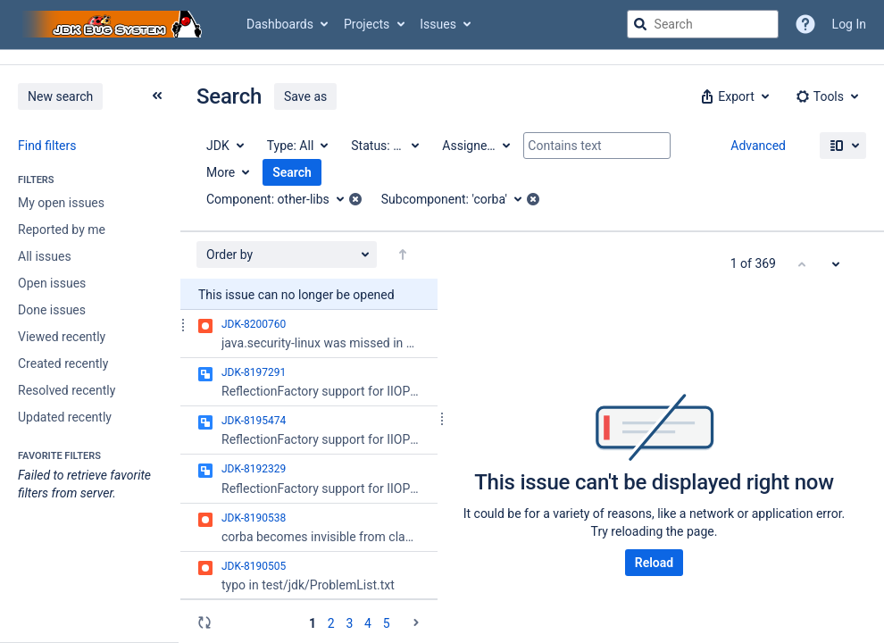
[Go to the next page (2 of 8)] (416, 622)
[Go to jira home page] (114, 24)
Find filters (47, 145)
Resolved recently (66, 390)
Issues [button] (438, 24)
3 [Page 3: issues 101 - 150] (349, 623)
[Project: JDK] (224, 145)
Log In (849, 24)
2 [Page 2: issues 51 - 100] (331, 623)
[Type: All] (297, 145)
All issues (44, 256)
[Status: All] (384, 145)
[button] (733, 96)
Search (292, 172)
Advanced (758, 145)
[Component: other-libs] (281, 199)
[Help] (805, 24)
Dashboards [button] (279, 24)
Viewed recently (61, 337)
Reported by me (61, 229)
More (220, 172)
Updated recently (65, 417)
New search (60, 96)
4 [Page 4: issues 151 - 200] (367, 623)
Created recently (63, 363)
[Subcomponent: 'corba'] (457, 199)
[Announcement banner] (442, 57)
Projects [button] (366, 24)
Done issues (52, 310)
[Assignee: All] (475, 145)
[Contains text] (597, 145)
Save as (305, 96)
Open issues (52, 283)
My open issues (61, 203)
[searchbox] (703, 24)
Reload (654, 562)
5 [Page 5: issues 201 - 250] (386, 623)
